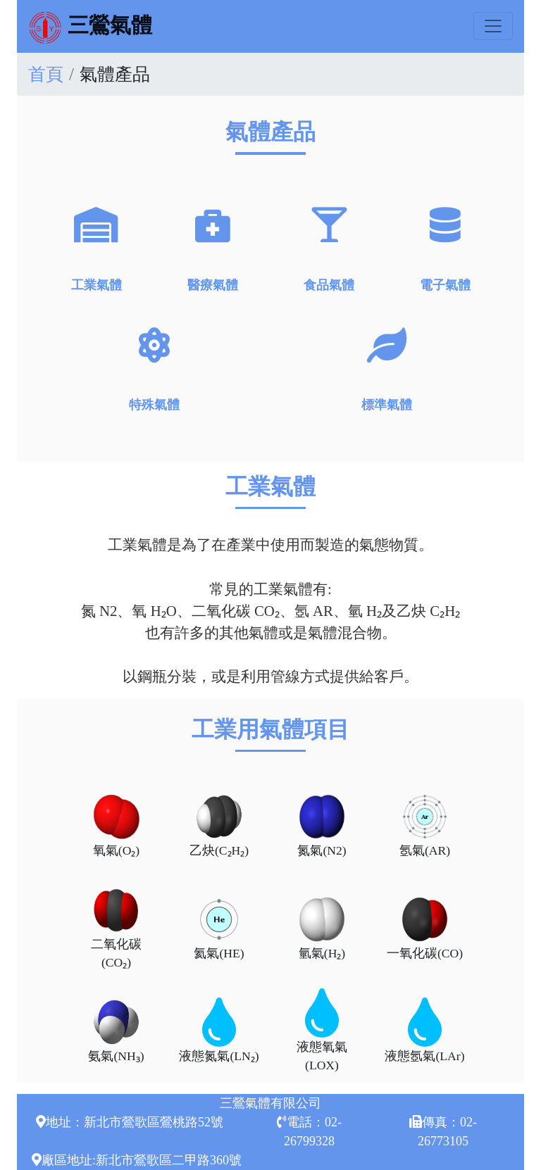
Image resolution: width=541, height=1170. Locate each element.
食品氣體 (328, 246)
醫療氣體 (212, 246)
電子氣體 (445, 246)
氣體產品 (115, 74)
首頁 (45, 74)
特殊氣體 (154, 367)
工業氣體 (96, 246)
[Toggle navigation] (493, 26)
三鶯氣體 (90, 27)
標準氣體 (386, 367)
